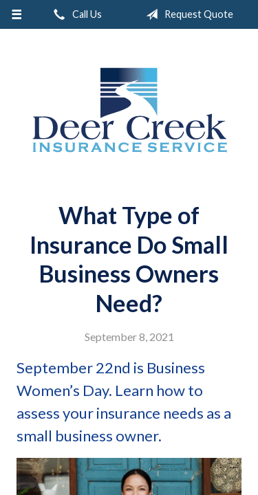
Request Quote (186, 14)
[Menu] (17, 14)
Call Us (75, 14)
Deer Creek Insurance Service (129, 110)
